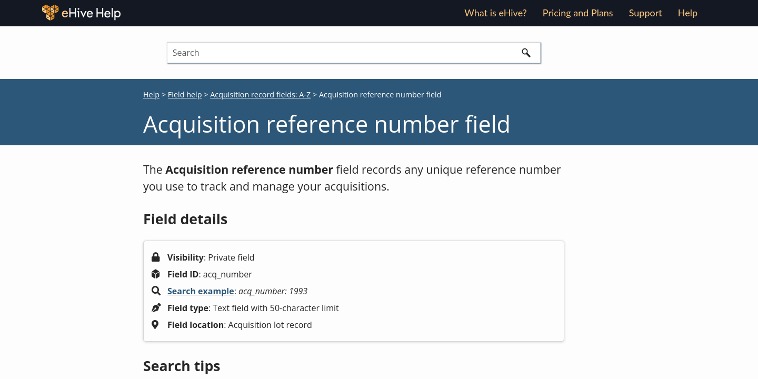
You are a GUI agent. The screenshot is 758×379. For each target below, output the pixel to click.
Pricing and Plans (578, 12)
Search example (200, 291)
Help (151, 94)
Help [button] (687, 12)
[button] (526, 52)
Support (645, 12)
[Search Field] (354, 52)
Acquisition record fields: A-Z (260, 94)
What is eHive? (495, 12)
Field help (185, 94)
